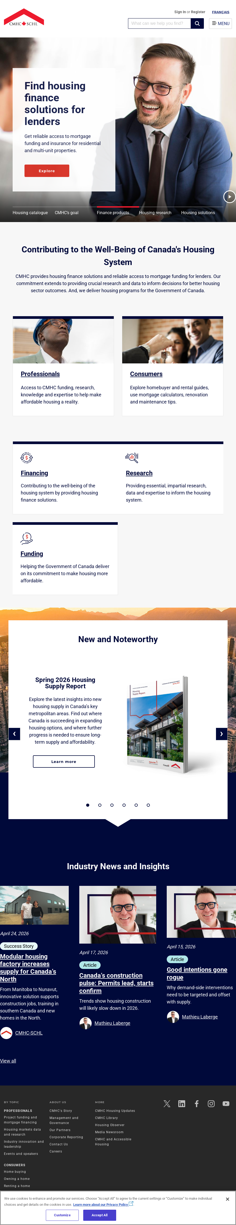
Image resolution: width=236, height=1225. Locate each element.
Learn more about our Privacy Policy (103, 1205)
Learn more (73, 764)
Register (198, 12)
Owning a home (17, 1179)
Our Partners (60, 1130)
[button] (197, 23)
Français (220, 12)
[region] (118, 1208)
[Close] (227, 1199)
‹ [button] (14, 733)
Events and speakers (21, 1154)
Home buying (15, 1172)
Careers (56, 1151)
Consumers (14, 1165)
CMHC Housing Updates (115, 1111)
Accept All (99, 1215)
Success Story (19, 946)
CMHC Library (106, 1118)
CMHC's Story (61, 1111)
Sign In (180, 12)
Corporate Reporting (66, 1137)
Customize (62, 1215)
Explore (47, 171)
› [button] (221, 733)
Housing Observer (110, 1125)
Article (90, 965)
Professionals (18, 1111)
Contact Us (59, 1144)
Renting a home (17, 1186)
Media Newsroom (109, 1132)
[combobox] (159, 23)
